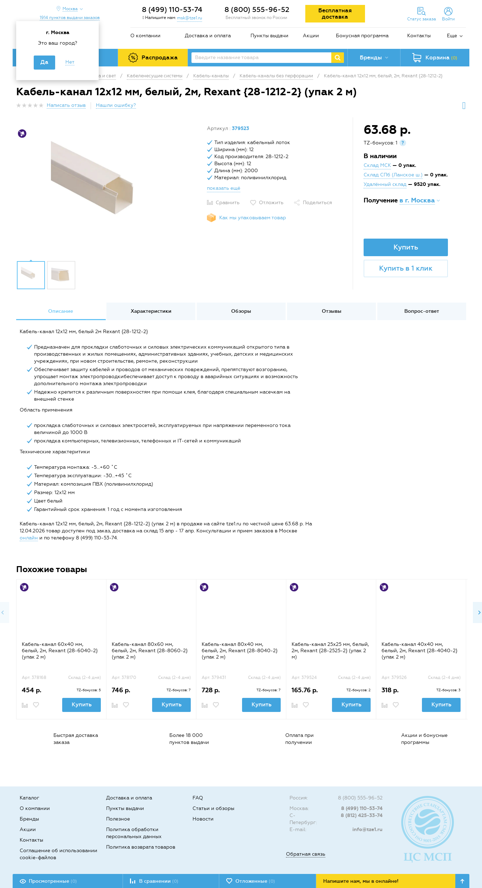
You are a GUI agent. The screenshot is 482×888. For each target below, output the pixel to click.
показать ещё (223, 188)
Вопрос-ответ (421, 311)
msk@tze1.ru (189, 17)
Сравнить (228, 203)
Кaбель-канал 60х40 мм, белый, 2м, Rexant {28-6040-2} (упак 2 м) (60, 650)
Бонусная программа (362, 36)
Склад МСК (377, 165)
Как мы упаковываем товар (252, 218)
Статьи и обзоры (213, 808)
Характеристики (151, 311)
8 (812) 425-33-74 (362, 815)
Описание (60, 311)
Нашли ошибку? (116, 105)
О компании (145, 36)
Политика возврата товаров (140, 847)
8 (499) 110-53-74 (172, 9)
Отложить (271, 203)
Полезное (118, 819)
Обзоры (241, 311)
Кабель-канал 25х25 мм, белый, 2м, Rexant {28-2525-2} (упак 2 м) (330, 650)
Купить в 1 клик (405, 268)
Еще (452, 36)
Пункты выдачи (269, 36)
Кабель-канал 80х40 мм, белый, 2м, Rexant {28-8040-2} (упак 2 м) (240, 650)
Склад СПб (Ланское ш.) (393, 175)
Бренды (29, 819)
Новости (203, 819)
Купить (405, 247)
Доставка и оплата (208, 36)
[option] (109, 190)
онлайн (29, 538)
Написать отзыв (66, 105)
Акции (311, 36)
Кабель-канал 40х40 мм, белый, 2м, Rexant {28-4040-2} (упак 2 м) (419, 650)
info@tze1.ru (367, 829)
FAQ (198, 798)
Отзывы (331, 311)
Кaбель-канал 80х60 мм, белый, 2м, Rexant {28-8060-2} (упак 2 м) (150, 650)
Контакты (419, 36)
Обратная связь (305, 854)
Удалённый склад (385, 184)
